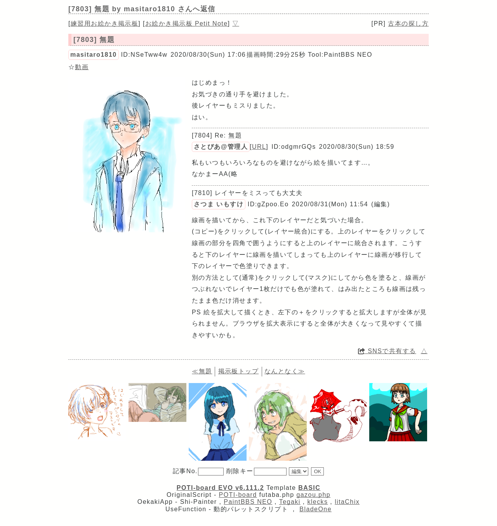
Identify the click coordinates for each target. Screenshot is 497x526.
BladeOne (315, 509)
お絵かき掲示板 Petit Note (186, 23)
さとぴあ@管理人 (221, 146)
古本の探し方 (408, 23)
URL (259, 146)
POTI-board (238, 494)
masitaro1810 (93, 54)
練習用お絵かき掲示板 (104, 23)
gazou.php (313, 494)
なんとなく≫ (284, 371)
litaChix (347, 501)
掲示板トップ (238, 371)
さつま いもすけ (218, 204)
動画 (82, 67)
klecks (317, 501)
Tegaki (290, 501)
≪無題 (202, 371)
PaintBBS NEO (248, 501)
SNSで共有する (387, 351)
